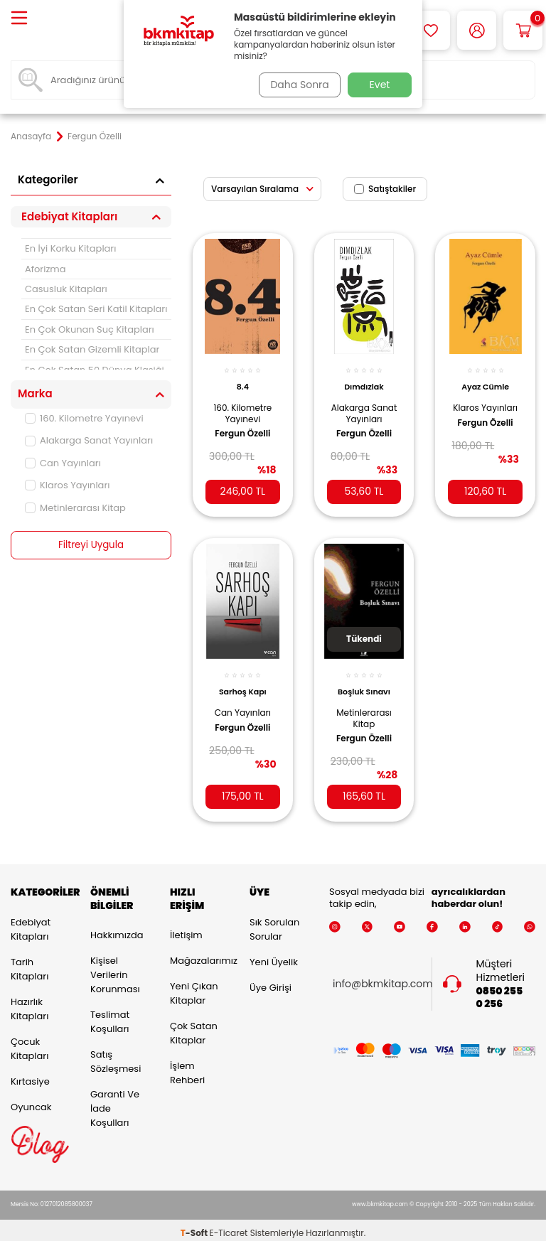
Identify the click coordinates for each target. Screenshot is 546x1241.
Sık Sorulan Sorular (274, 923)
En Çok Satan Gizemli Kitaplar (92, 349)
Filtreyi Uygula (91, 545)
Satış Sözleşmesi (115, 1056)
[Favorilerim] (430, 30)
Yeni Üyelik (274, 955)
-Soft (195, 1227)
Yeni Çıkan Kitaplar (194, 987)
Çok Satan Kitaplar (194, 1027)
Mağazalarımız (199, 955)
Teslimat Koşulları (109, 1016)
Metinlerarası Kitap (75, 508)
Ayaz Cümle (485, 379)
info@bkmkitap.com (383, 978)
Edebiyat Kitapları (30, 923)
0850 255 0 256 (499, 991)
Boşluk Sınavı (364, 681)
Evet (380, 84)
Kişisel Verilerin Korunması (115, 969)
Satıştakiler (385, 189)
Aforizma (45, 269)
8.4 (243, 379)
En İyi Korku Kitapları (70, 248)
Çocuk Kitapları (29, 1042)
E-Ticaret (229, 1227)
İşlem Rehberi (187, 1067)
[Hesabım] (476, 30)
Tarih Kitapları (29, 963)
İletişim (186, 929)
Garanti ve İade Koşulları (114, 1103)
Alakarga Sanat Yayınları (89, 440)
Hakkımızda (116, 929)
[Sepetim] (522, 30)
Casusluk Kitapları (66, 289)
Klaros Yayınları (67, 485)
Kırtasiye (30, 1075)
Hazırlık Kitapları (29, 1002)
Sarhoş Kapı (243, 681)
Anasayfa (31, 136)
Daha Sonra (296, 84)
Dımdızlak (364, 379)
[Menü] (19, 19)
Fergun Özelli (242, 437)
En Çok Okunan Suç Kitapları (89, 329)
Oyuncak (31, 1100)
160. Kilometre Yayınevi (84, 418)
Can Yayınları (63, 463)
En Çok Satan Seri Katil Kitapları (96, 309)
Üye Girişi (270, 981)
